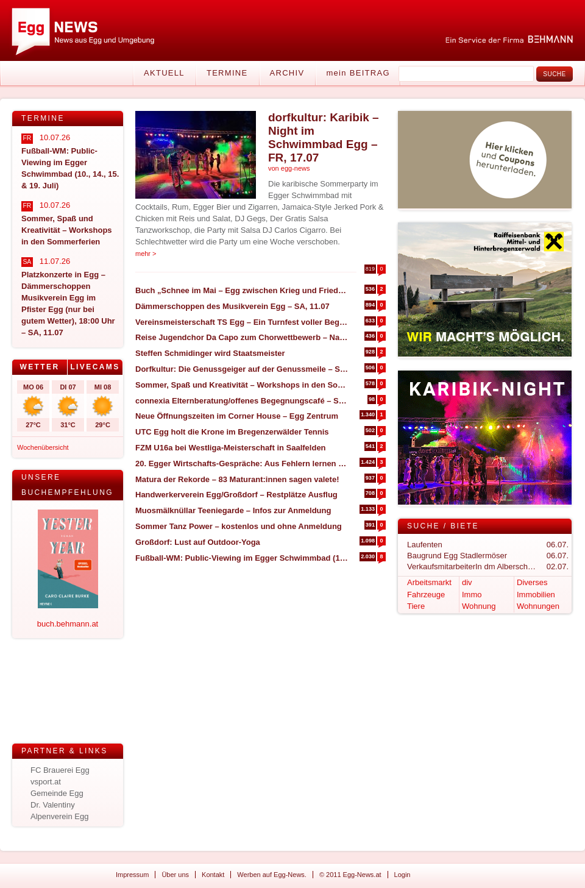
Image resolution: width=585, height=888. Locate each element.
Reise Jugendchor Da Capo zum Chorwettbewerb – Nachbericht (241, 337)
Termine (227, 72)
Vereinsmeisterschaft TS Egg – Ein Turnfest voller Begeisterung (241, 322)
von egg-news (289, 168)
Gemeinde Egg (56, 793)
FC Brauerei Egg (60, 770)
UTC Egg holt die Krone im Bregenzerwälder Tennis (232, 431)
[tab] (40, 367)
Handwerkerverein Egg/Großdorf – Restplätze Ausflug (236, 494)
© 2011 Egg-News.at (350, 874)
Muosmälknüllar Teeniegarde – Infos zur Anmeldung (233, 510)
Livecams (94, 367)
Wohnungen (538, 606)
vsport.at (45, 781)
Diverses (532, 582)
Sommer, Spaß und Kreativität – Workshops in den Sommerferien (241, 384)
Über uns (175, 874)
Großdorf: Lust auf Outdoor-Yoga (197, 542)
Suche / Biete (443, 526)
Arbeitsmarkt (429, 582)
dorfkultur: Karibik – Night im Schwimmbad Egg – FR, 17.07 (323, 137)
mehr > (146, 253)
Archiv (287, 72)
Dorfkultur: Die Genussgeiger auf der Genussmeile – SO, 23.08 (241, 369)
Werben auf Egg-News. (272, 874)
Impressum (132, 874)
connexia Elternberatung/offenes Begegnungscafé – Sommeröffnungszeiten (241, 400)
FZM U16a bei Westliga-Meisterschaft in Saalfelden (230, 447)
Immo (472, 594)
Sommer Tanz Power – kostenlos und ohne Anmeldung (238, 526)
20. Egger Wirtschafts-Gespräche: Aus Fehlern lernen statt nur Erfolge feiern (241, 463)
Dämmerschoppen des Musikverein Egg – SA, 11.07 (232, 306)
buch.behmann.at (67, 623)
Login (402, 874)
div (467, 582)
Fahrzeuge (426, 594)
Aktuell (164, 72)
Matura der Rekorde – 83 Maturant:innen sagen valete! (237, 479)
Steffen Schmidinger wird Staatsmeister (210, 353)
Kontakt (213, 874)
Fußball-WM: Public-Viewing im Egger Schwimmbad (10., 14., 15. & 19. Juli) (241, 558)
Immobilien (536, 594)
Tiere (416, 606)
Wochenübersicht (43, 447)
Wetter (39, 367)
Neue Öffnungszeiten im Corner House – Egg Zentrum (236, 416)
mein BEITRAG (357, 72)
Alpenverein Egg (59, 816)
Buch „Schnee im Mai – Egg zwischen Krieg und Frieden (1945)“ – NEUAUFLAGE (241, 290)
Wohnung (478, 606)
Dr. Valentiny (52, 804)
